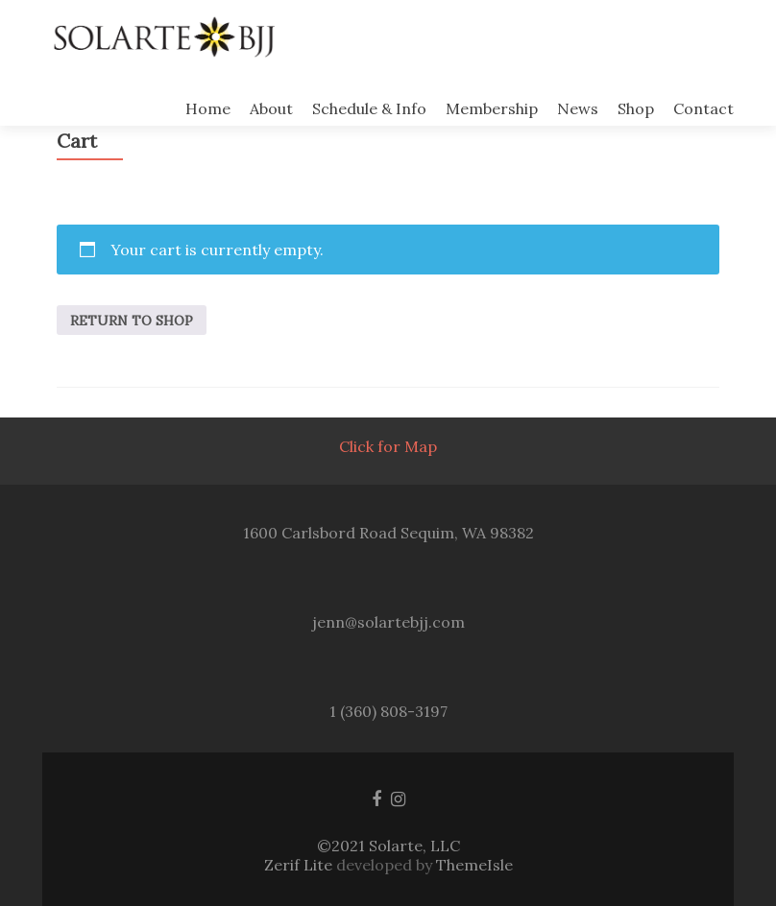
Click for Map (388, 446)
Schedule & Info (369, 108)
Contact (703, 108)
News (577, 108)
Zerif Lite (300, 864)
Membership (492, 108)
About (271, 108)
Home (207, 108)
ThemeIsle (474, 864)
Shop (636, 108)
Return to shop (131, 320)
